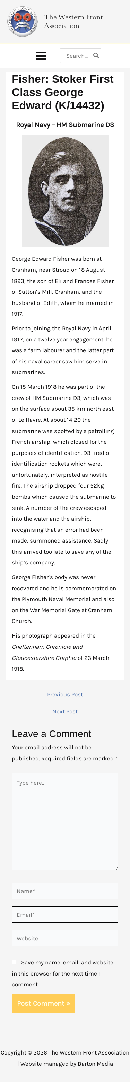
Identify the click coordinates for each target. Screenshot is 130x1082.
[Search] (96, 56)
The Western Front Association (73, 21)
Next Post (65, 711)
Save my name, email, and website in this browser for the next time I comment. (62, 973)
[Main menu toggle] (41, 56)
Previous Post (65, 694)
